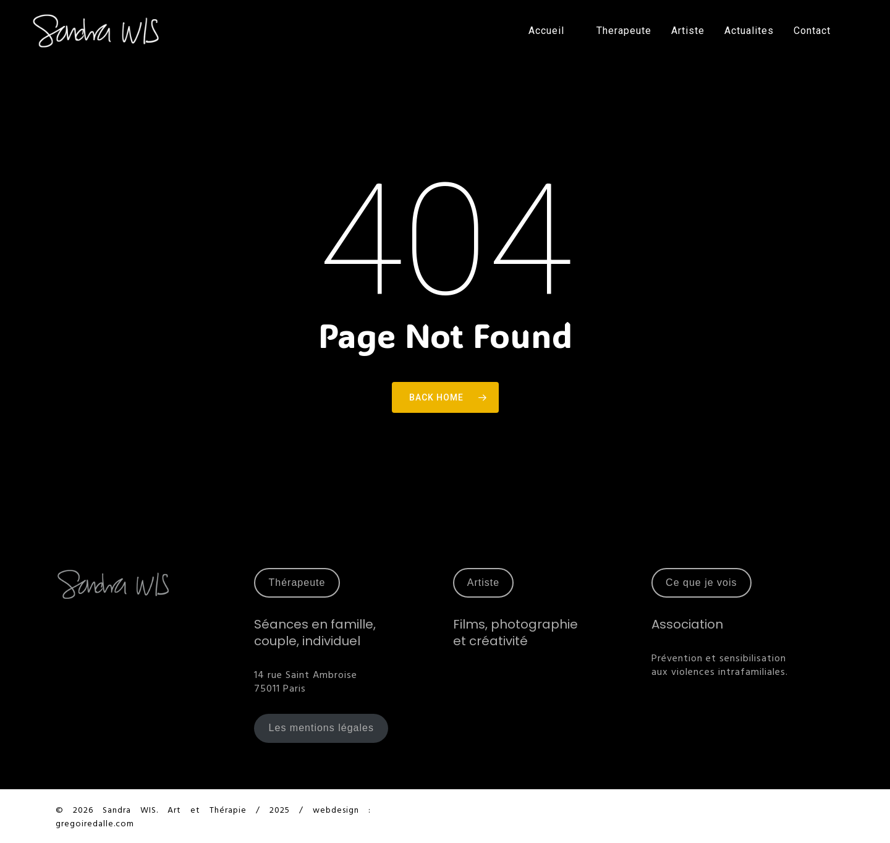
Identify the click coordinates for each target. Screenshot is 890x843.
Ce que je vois (701, 582)
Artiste (483, 582)
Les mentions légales (321, 727)
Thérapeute (297, 582)
